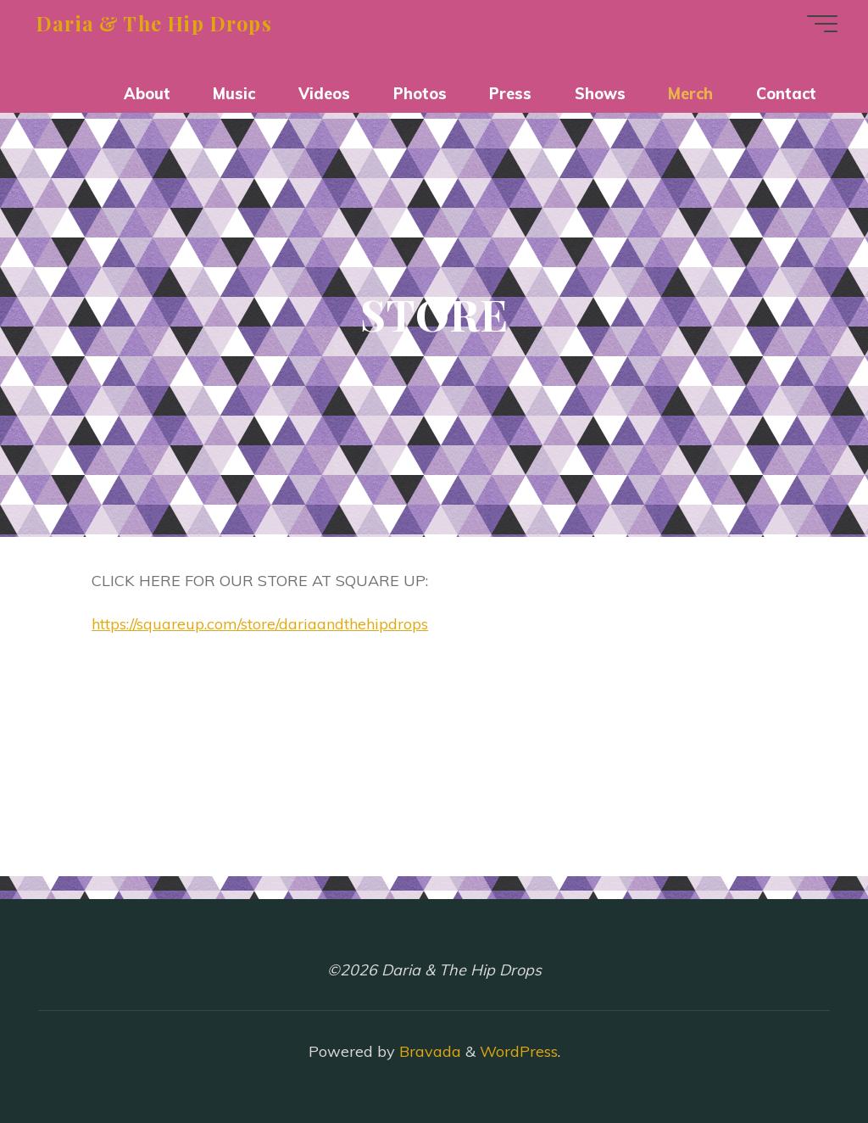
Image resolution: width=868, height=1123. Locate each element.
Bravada (428, 1051)
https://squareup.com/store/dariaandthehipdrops (260, 624)
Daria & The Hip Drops (154, 22)
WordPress (519, 1051)
